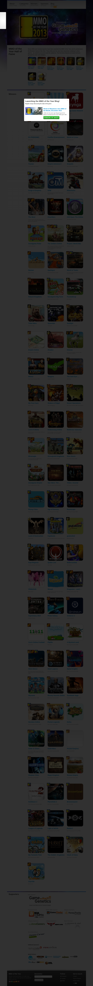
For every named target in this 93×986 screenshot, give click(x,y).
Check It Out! (51, 118)
